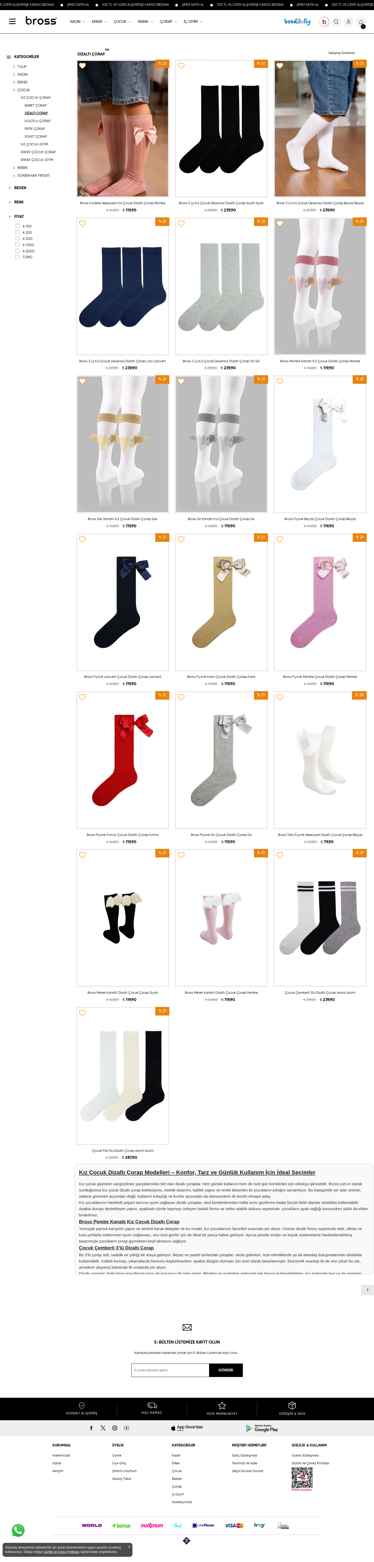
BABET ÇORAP (36, 105)
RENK (19, 202)
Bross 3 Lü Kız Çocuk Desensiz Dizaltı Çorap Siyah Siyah (221, 203)
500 (27, 239)
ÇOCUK (120, 22)
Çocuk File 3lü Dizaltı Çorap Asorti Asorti (122, 1151)
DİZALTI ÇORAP (36, 113)
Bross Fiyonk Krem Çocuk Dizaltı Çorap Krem (221, 677)
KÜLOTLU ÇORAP (38, 121)
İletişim (57, 1471)
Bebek (177, 1479)
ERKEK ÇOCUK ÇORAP (38, 152)
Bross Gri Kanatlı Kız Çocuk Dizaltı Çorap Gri (221, 519)
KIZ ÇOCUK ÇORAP (36, 98)
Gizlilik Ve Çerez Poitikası (310, 1463)
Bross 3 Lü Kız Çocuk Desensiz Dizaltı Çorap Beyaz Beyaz (320, 203)
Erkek (176, 1463)
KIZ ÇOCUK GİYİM (34, 144)
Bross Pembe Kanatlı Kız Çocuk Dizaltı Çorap (129, 1221)
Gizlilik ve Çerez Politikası (61, 1552)
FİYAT (19, 217)
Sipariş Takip (121, 1479)
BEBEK (143, 22)
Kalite (56, 1463)
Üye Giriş (119, 1463)
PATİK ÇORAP (35, 129)
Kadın (176, 1455)
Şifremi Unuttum (124, 1471)
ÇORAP (166, 22)
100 (27, 226)
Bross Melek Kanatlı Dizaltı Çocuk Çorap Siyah (123, 993)
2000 (29, 251)
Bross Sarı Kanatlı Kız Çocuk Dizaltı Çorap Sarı (122, 519)
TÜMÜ (27, 257)
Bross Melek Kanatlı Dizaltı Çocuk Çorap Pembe (221, 993)
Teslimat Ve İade (244, 1463)
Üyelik (117, 1455)
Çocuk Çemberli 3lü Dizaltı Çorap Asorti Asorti (320, 993)
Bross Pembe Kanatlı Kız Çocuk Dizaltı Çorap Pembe (320, 361)
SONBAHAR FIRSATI (33, 176)
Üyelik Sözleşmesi (305, 1455)
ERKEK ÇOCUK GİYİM (37, 160)
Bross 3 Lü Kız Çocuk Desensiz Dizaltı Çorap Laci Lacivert (122, 361)
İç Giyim (178, 1494)
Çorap (177, 1486)
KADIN (75, 22)
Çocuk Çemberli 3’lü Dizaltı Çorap (116, 1248)
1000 (28, 245)
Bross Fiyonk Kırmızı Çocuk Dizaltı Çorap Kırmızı (123, 835)
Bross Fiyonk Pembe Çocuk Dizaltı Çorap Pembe (320, 677)
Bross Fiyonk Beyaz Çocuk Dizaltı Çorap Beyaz (320, 519)
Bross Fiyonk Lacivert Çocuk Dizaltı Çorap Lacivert (122, 677)
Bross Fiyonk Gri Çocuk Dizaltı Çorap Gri (221, 835)
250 (27, 233)
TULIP (21, 67)
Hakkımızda (61, 1455)
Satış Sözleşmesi (244, 1455)
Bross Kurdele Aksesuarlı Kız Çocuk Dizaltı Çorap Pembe (122, 203)
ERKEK (97, 22)
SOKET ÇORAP (36, 136)
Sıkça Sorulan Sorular (247, 1471)
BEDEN (20, 188)
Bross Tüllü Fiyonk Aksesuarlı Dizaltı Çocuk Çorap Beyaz (320, 835)
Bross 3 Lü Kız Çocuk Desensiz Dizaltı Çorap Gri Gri (221, 361)
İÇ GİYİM (191, 22)
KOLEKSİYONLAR (297, 21)
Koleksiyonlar (182, 1502)
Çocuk (177, 1471)
